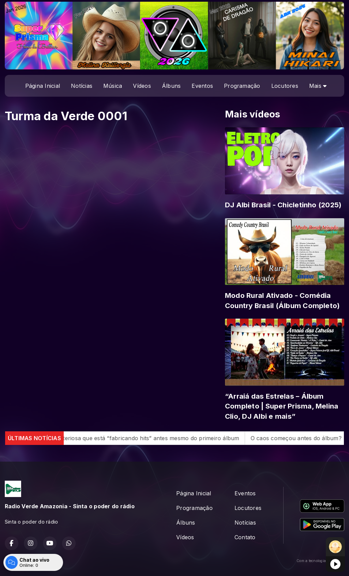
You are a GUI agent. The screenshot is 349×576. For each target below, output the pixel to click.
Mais (318, 85)
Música (112, 85)
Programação (242, 85)
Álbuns (171, 85)
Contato (245, 537)
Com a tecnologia (320, 560)
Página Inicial (42, 85)
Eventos (202, 85)
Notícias (81, 85)
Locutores (284, 85)
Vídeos (142, 85)
